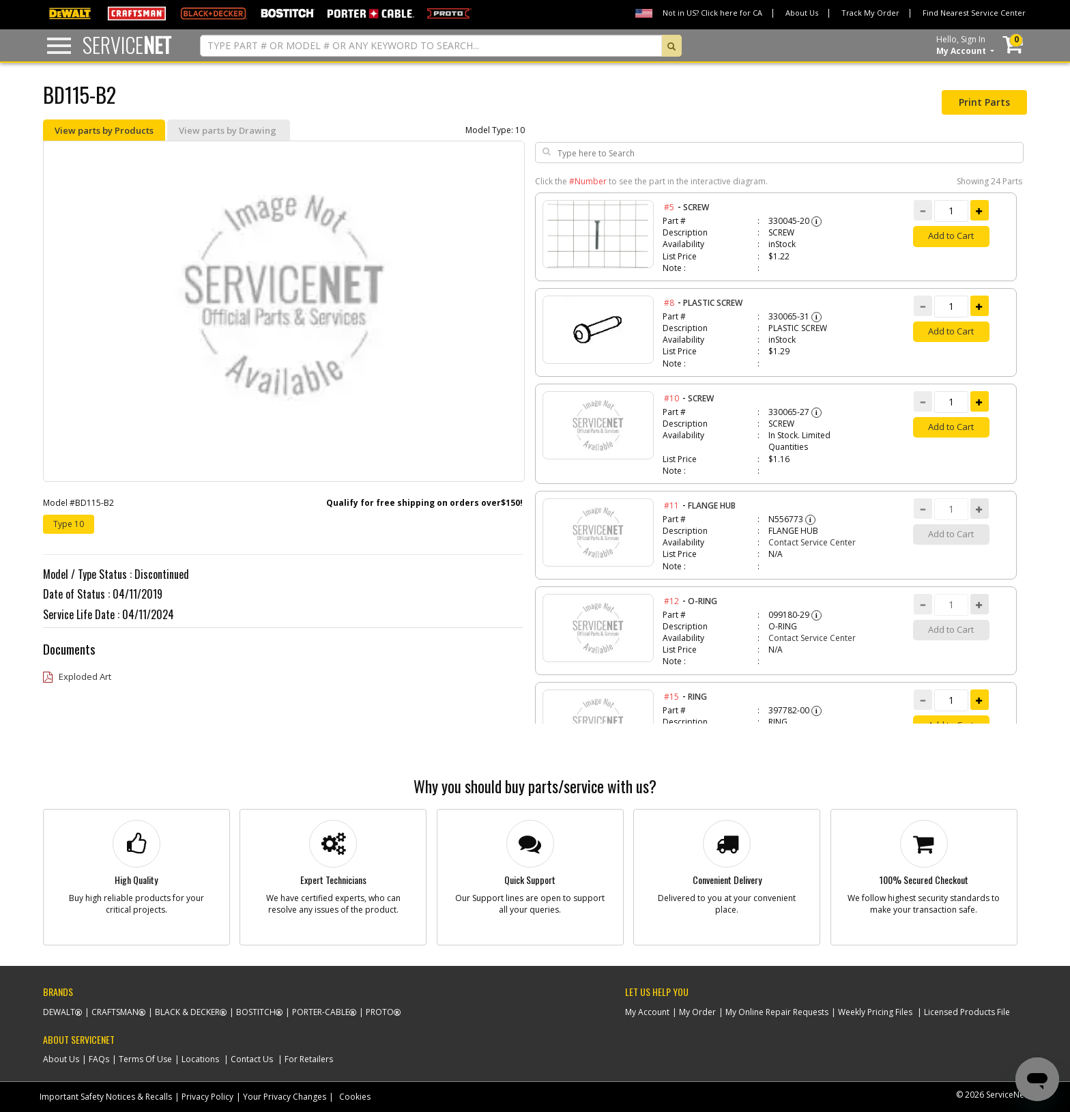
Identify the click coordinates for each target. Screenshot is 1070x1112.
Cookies (355, 1096)
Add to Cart (951, 235)
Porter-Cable (320, 1012)
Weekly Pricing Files (875, 1012)
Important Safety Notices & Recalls (106, 1096)
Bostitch (256, 1012)
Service (127, 44)
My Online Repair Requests (776, 1012)
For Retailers (309, 1059)
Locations (200, 1059)
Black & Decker (187, 1012)
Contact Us (252, 1059)
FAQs (99, 1059)
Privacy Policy (207, 1096)
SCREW (696, 207)
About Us (801, 13)
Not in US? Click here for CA (712, 13)
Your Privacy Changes (284, 1096)
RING (697, 696)
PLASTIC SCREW (712, 303)
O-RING (702, 601)
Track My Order (870, 13)
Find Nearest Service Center (974, 13)
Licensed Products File (967, 1012)
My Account (647, 1012)
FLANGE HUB (712, 505)
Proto (380, 1012)
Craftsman (115, 1012)
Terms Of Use (145, 1059)
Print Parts (984, 102)
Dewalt (59, 1012)
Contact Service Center (812, 542)
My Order (697, 1012)
